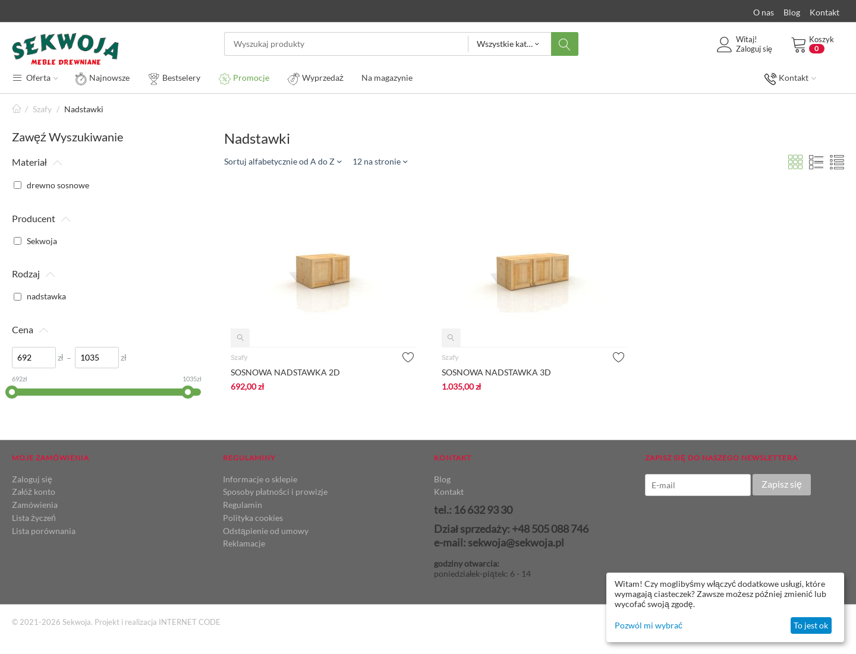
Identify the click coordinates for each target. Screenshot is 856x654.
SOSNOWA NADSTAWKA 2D (285, 372)
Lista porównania (43, 531)
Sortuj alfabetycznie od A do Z (282, 161)
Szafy (42, 109)
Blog (791, 12)
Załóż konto (33, 491)
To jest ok (811, 625)
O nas (763, 12)
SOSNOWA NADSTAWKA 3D (496, 372)
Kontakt (824, 12)
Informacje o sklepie (260, 479)
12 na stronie (380, 161)
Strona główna (16, 109)
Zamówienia (35, 505)
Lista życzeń (34, 518)
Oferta (35, 77)
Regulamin (242, 505)
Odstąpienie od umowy (266, 531)
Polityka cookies (253, 518)
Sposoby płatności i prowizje (275, 491)
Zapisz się (781, 483)
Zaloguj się (32, 479)
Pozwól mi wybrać (648, 625)
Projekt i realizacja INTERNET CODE (158, 622)
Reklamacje (244, 543)
